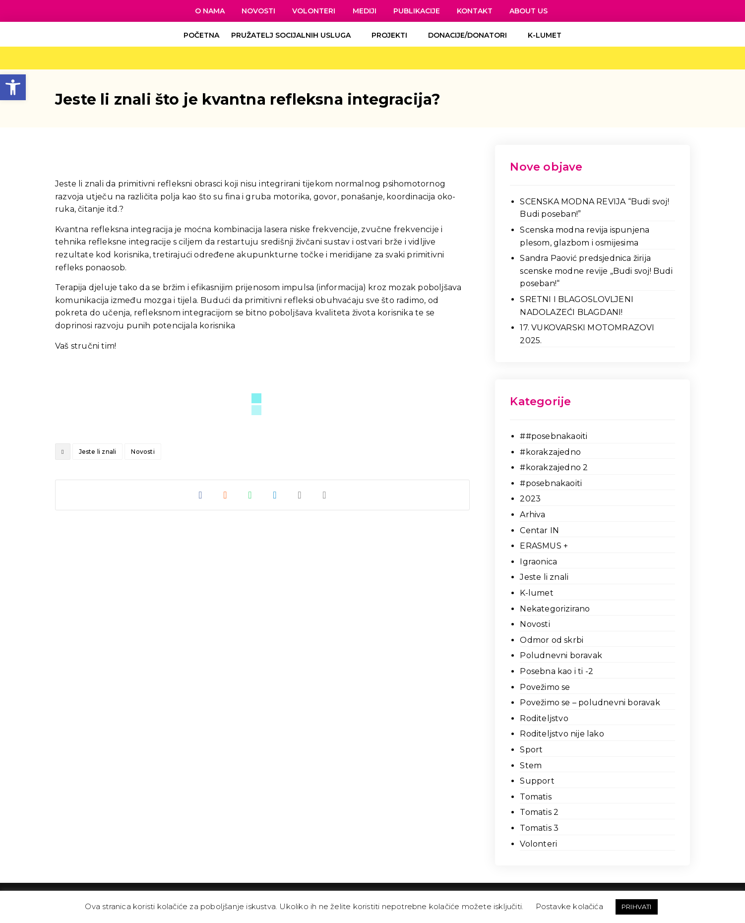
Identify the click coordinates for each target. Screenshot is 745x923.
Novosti (142, 451)
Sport (531, 749)
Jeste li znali (98, 451)
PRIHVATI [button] (636, 907)
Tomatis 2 (539, 812)
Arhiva (532, 514)
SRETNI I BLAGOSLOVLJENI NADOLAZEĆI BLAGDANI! (576, 306)
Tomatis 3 (539, 828)
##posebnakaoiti (553, 436)
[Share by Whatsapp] (250, 495)
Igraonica (538, 561)
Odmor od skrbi (551, 640)
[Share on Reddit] (225, 495)
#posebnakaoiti (551, 483)
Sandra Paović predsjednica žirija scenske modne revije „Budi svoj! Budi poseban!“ (596, 270)
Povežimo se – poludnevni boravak (590, 702)
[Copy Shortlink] (324, 495)
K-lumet (536, 593)
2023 (530, 498)
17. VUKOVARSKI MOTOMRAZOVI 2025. (587, 334)
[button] (13, 87)
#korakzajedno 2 (554, 467)
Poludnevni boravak (561, 655)
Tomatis (535, 796)
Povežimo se (545, 687)
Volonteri (538, 844)
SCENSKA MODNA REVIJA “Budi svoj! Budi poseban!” (594, 208)
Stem (531, 765)
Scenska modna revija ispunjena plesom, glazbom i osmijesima (584, 236)
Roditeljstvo (544, 718)
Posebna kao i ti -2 (556, 671)
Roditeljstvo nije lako (562, 733)
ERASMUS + (544, 546)
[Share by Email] (300, 495)
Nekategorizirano (555, 609)
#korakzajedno (550, 452)
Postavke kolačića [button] (569, 906)
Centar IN (539, 530)
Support (537, 781)
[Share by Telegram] (275, 495)
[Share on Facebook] (200, 495)
